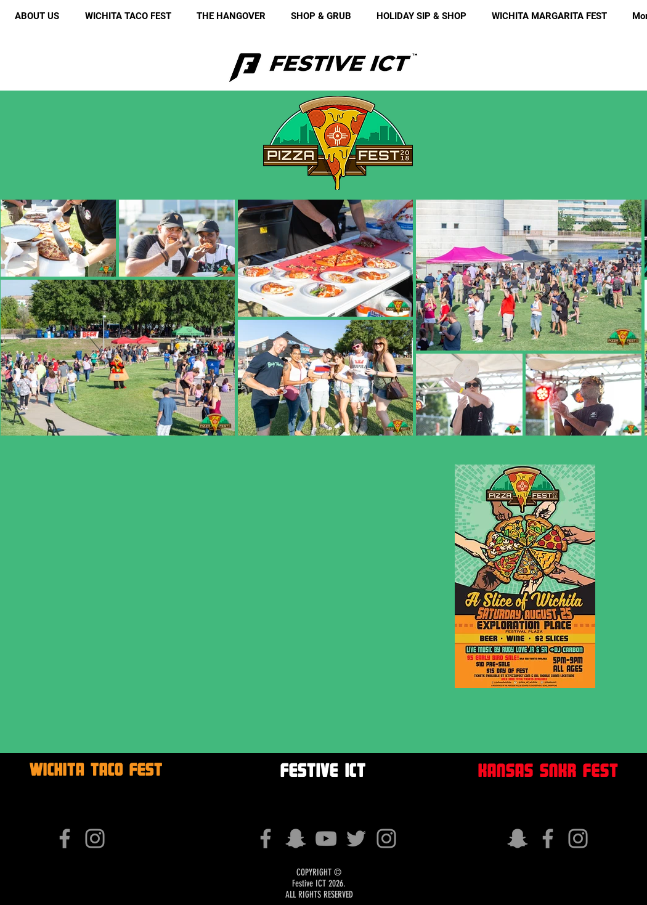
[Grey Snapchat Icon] (296, 838)
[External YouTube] (205, 576)
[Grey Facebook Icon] (65, 838)
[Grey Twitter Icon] (356, 838)
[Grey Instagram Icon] (95, 838)
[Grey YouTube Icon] (326, 838)
